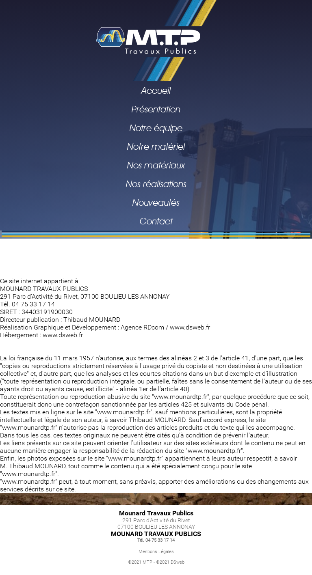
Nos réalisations (156, 184)
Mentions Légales (156, 551)
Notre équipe (156, 128)
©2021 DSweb (170, 562)
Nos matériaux (156, 165)
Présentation (156, 109)
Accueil (156, 90)
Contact (156, 221)
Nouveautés (156, 202)
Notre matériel (156, 146)
